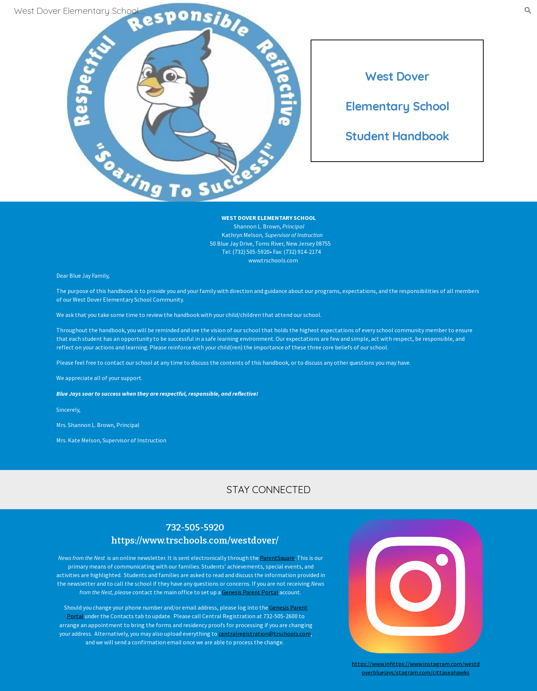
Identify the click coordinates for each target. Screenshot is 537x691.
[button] (528, 10)
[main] (397, 101)
